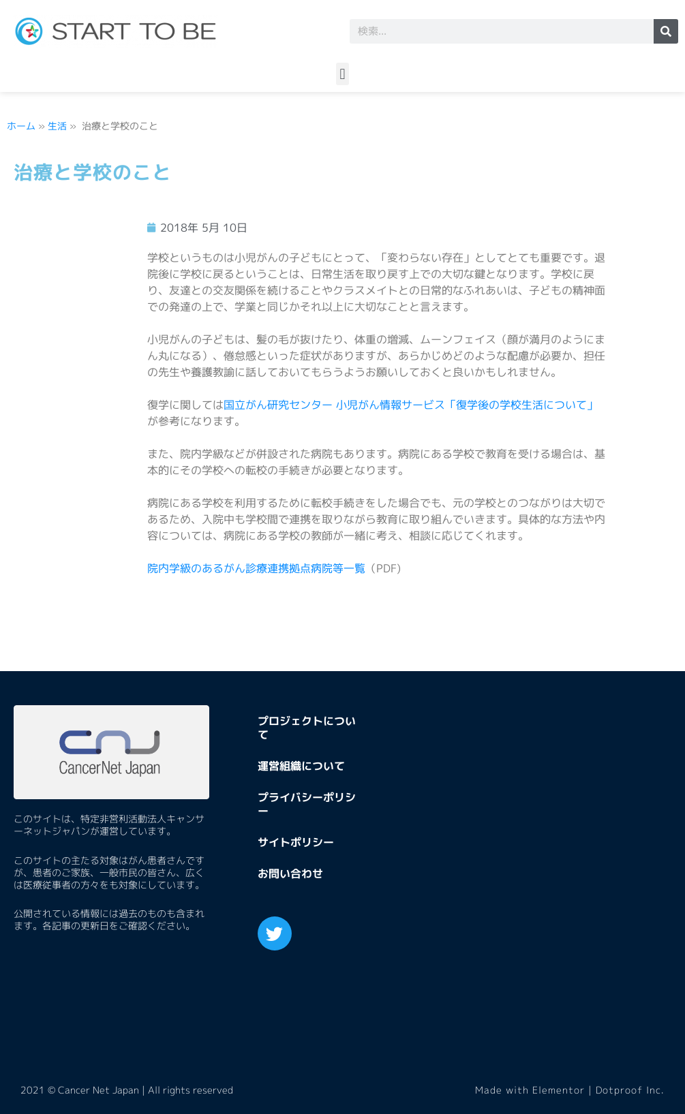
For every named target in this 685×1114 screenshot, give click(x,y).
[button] (342, 74)
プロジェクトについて (307, 727)
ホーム (21, 125)
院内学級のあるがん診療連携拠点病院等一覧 (256, 568)
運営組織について (301, 765)
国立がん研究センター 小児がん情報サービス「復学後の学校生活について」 (411, 404)
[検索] (666, 31)
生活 (57, 125)
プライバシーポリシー (307, 804)
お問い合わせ (290, 873)
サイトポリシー (296, 842)
